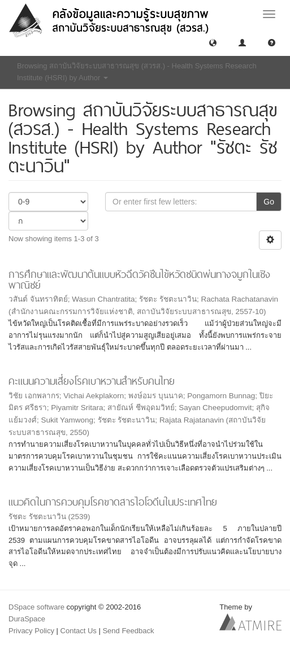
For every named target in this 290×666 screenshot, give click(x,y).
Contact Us (78, 630)
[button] (213, 42)
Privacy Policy (31, 630)
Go (268, 201)
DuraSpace (26, 619)
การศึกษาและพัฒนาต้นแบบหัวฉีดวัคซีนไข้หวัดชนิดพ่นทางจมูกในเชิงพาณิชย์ (139, 279)
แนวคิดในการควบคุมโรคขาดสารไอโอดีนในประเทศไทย (112, 502)
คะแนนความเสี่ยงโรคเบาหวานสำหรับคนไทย (91, 381)
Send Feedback (128, 630)
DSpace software (36, 607)
